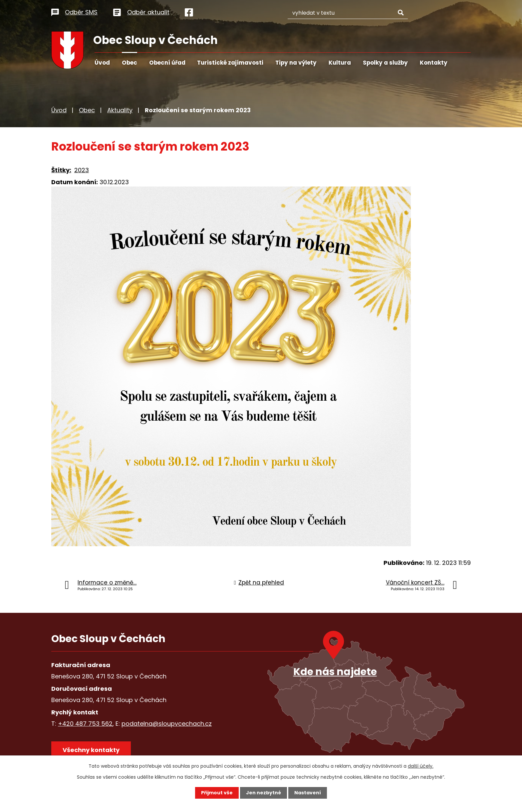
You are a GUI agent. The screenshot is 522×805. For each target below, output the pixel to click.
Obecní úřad (167, 63)
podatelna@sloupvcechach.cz (167, 723)
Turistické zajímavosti (230, 63)
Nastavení (307, 792)
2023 (81, 170)
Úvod (102, 63)
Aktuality (119, 110)
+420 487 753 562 (85, 723)
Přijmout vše (217, 792)
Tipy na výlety (296, 63)
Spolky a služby (385, 63)
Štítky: (61, 170)
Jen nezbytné (263, 792)
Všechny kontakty (91, 750)
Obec (129, 63)
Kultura (340, 63)
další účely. (420, 766)
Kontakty (433, 63)
